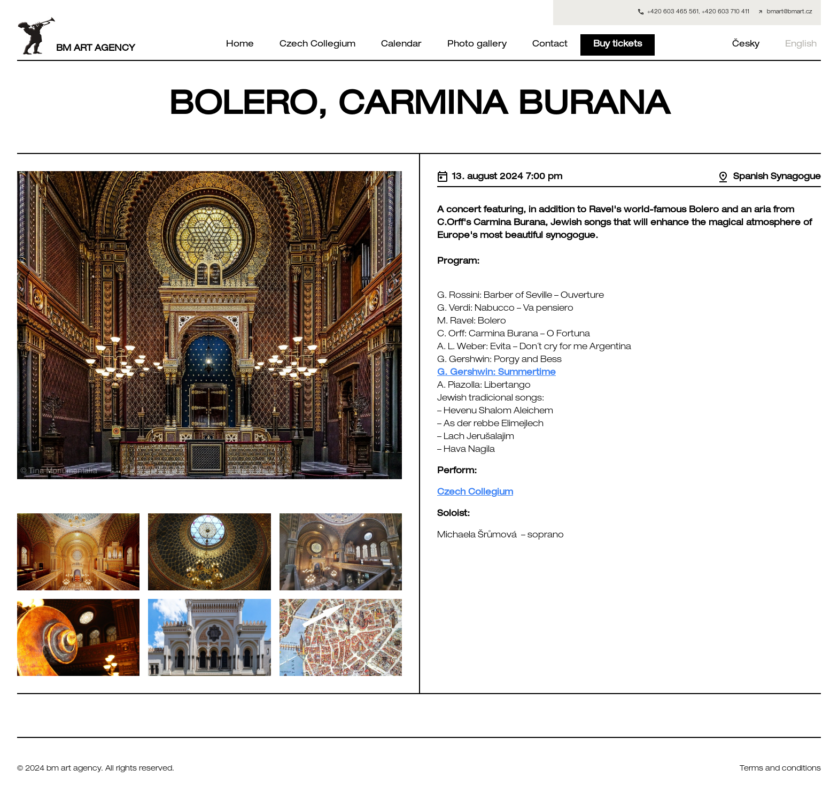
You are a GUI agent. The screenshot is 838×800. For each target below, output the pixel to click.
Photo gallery (477, 45)
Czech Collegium (317, 45)
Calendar (401, 45)
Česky (745, 45)
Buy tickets (617, 45)
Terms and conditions (780, 769)
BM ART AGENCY (76, 36)
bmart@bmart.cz (789, 12)
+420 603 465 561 (673, 12)
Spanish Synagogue (769, 177)
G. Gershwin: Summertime (496, 373)
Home (240, 45)
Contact (550, 45)
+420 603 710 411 (725, 12)
